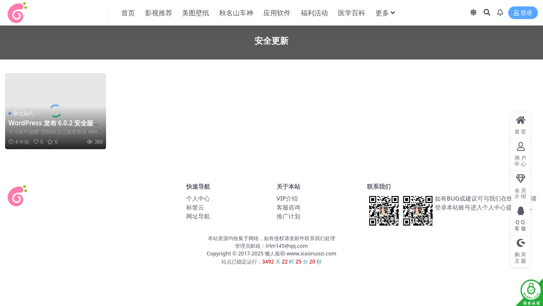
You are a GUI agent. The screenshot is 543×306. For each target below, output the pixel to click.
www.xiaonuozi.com (311, 253)
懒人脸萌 (274, 253)
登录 (523, 13)
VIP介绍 (287, 198)
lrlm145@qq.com (287, 245)
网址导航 (198, 216)
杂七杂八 (23, 113)
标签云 (195, 207)
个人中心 (198, 198)
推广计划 (288, 216)
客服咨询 (288, 207)
